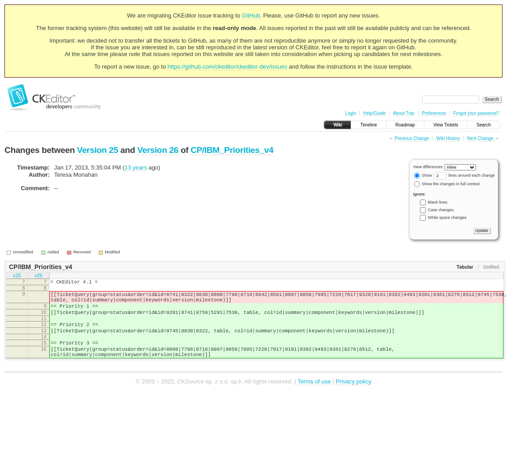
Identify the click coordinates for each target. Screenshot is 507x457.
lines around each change (464, 175)
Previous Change (412, 138)
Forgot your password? (476, 113)
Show (423, 175)
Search (483, 124)
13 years (135, 167)
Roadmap (405, 124)
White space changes (447, 217)
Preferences (434, 113)
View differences (428, 167)
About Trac (403, 113)
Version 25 (97, 150)
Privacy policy (353, 396)
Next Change (480, 138)
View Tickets (445, 124)
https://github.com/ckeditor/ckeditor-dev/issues (227, 66)
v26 (39, 276)
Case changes (441, 210)
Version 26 (158, 150)
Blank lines (438, 202)
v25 (17, 276)
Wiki (337, 124)
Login (350, 113)
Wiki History (448, 138)
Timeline (368, 124)
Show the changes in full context (447, 184)
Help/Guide (374, 113)
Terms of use (314, 396)
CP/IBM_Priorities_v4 (231, 150)
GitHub (251, 15)
